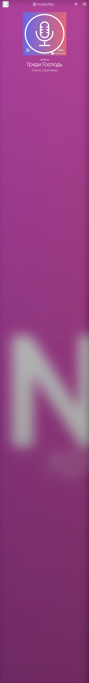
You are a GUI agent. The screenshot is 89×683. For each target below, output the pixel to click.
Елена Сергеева (45, 70)
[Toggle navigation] (84, 4)
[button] (61, 50)
